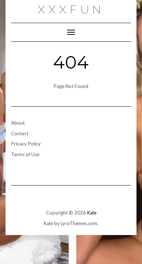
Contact (19, 133)
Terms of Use (25, 154)
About (18, 123)
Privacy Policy (26, 144)
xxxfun (71, 9)
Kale (91, 213)
